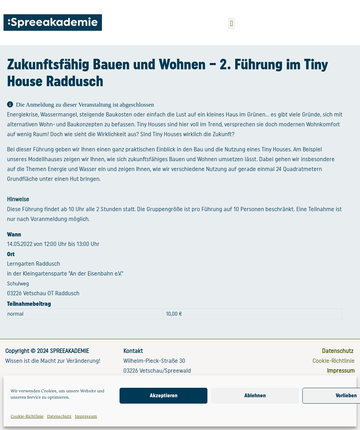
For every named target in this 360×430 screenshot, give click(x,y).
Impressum (86, 416)
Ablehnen (255, 395)
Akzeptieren (164, 395)
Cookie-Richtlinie (27, 416)
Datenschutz (59, 416)
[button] (231, 23)
